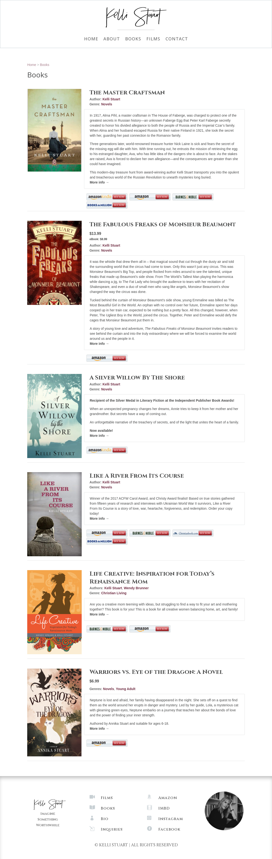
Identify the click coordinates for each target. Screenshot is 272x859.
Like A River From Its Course (137, 476)
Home (91, 39)
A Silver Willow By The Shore (137, 378)
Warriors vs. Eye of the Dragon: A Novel (156, 672)
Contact (176, 39)
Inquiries (112, 829)
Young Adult (125, 689)
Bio (104, 818)
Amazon (167, 797)
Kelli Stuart (111, 99)
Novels (106, 104)
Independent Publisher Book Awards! (204, 400)
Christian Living (114, 593)
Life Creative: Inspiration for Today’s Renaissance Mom (152, 578)
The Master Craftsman (127, 93)
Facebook (169, 829)
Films (153, 39)
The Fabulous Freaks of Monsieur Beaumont (163, 224)
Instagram (170, 818)
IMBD (164, 808)
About (111, 39)
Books (133, 39)
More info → (99, 182)
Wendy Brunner (136, 588)
